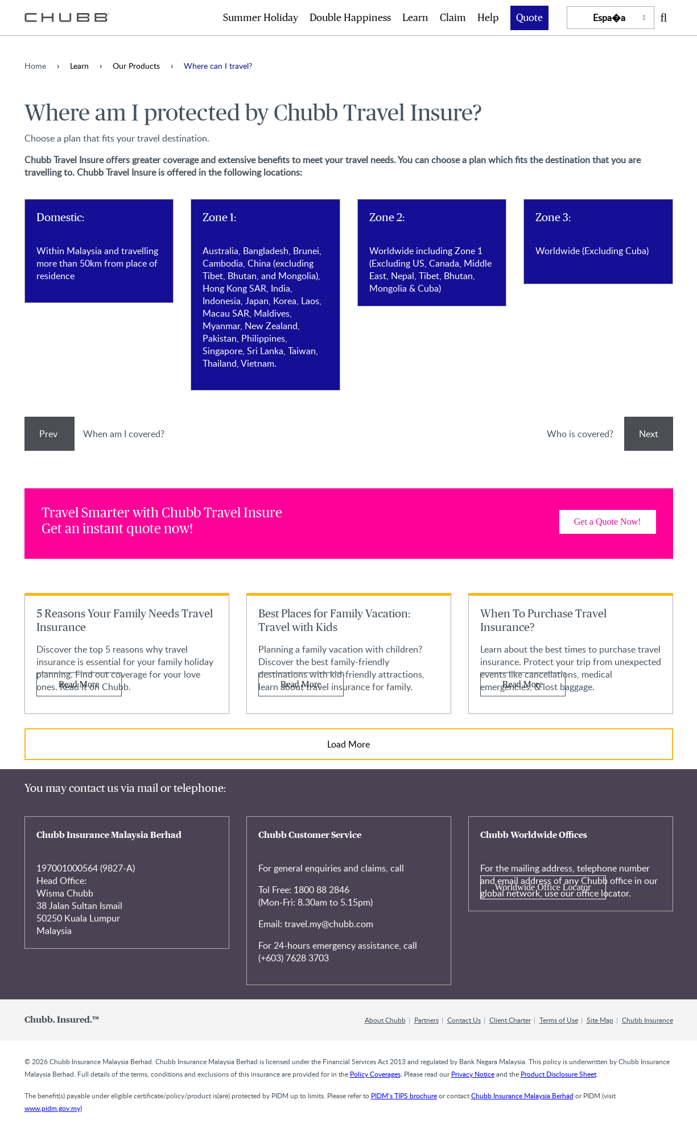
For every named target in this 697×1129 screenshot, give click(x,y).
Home (35, 65)
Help (488, 18)
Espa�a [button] (609, 17)
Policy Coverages (375, 1073)
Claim (453, 18)
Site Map (600, 1019)
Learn (415, 18)
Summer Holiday (260, 18)
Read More (79, 684)
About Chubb (385, 1019)
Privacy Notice (472, 1073)
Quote (529, 18)
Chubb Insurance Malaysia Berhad (522, 1095)
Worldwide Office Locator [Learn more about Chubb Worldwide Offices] (543, 887)
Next (648, 433)
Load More (348, 744)
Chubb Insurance (647, 1019)
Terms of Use (558, 1019)
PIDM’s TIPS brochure (404, 1095)
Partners (426, 1019)
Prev (49, 433)
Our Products (136, 65)
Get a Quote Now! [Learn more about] (607, 521)
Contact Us (464, 1019)
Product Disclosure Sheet (558, 1073)
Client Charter (510, 1019)
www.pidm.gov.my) (53, 1108)
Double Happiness (350, 18)
